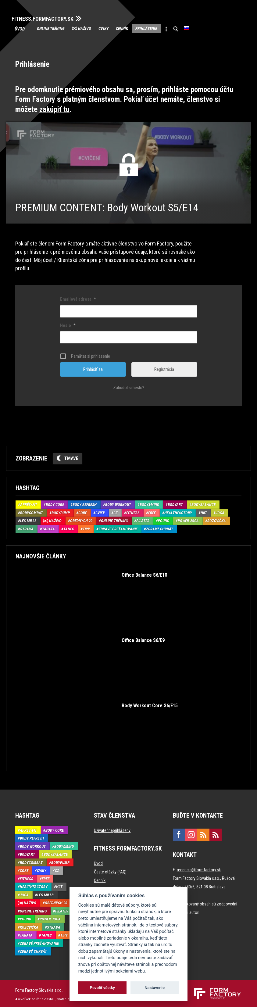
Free (152, 511)
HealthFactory (178, 511)
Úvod (23, 28)
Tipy (86, 527)
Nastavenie (155, 987)
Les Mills (28, 519)
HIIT (204, 511)
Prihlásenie (178, 28)
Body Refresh (85, 502)
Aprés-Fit (28, 502)
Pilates (142, 519)
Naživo (97, 28)
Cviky (121, 28)
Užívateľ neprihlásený (112, 828)
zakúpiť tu (54, 107)
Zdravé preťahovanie (117, 527)
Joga (220, 511)
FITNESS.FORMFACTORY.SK (49, 18)
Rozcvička (216, 519)
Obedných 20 (81, 519)
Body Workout (118, 502)
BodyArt (175, 502)
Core (82, 511)
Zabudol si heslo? (128, 386)
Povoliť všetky (102, 987)
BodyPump (61, 511)
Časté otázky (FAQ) (110, 869)
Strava (27, 527)
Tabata (48, 527)
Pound (163, 519)
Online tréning (56, 28)
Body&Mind (149, 502)
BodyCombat (31, 511)
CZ (115, 511)
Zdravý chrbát (159, 527)
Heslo (67, 323)
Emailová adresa (78, 297)
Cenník (146, 28)
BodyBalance (203, 502)
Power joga (188, 519)
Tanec (68, 527)
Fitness (133, 511)
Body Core (55, 502)
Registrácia (164, 367)
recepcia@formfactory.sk (199, 867)
